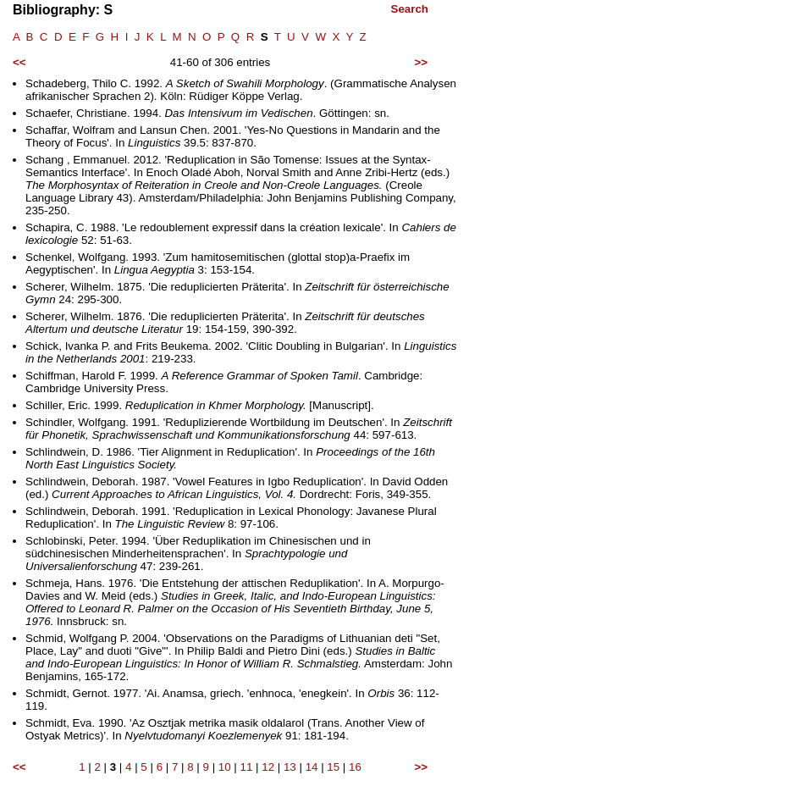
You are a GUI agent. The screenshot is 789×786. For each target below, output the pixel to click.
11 (246, 767)
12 (268, 767)
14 (312, 767)
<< (19, 62)
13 (290, 767)
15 (333, 767)
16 (355, 767)
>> (421, 62)
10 (224, 767)
